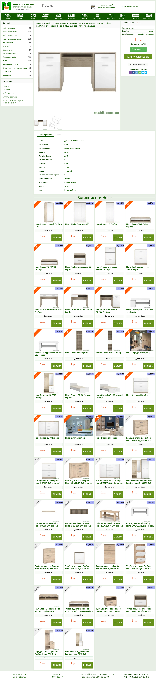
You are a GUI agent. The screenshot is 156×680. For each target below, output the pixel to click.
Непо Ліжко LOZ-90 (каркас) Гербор (78, 396)
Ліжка (17, 61)
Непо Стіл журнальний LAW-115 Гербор (48, 353)
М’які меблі (17, 46)
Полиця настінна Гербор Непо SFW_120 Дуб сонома (78, 524)
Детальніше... (48, 230)
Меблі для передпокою (17, 39)
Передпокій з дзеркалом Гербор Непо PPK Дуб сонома (46, 654)
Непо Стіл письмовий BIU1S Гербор (78, 311)
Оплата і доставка (10, 97)
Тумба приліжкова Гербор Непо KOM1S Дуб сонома (108, 610)
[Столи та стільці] (110, 16)
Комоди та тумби (17, 57)
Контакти (6, 90)
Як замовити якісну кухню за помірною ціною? (14, 102)
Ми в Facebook (19, 674)
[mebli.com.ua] (7, 16)
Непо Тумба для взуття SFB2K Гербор (137, 268)
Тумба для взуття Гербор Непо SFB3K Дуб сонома (108, 567)
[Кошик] (103, 6)
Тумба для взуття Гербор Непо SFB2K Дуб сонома (47, 567)
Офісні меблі (17, 50)
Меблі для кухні (17, 28)
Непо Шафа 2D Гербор (106, 224)
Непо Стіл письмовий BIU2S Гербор (48, 311)
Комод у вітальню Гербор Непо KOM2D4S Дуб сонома (78, 482)
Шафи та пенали (17, 53)
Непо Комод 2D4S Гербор (47, 438)
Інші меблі (17, 72)
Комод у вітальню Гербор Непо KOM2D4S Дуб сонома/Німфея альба (109, 483)
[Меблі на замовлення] (148, 16)
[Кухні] (20, 16)
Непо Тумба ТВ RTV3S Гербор (137, 225)
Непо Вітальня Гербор (106, 438)
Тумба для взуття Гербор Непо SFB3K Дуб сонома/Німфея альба (138, 568)
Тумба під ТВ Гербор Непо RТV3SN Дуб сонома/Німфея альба (79, 611)
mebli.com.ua (23, 4)
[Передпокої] (71, 16)
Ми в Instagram (19, 677)
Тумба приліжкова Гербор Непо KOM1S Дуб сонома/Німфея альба (138, 611)
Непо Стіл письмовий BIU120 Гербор (106, 311)
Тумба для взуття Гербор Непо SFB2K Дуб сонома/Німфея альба (77, 568)
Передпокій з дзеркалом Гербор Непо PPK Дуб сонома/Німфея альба (77, 654)
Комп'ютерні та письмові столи (69, 23)
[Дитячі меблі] (58, 16)
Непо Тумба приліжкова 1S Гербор (78, 268)
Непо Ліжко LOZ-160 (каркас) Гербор (109, 396)
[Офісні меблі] (122, 16)
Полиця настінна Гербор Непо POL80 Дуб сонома (46, 524)
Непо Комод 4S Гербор (137, 395)
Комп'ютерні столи (94, 23)
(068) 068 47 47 (58, 677)
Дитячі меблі (17, 42)
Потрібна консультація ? (138, 64)
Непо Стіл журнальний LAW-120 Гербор (140, 311)
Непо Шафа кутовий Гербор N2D (48, 225)
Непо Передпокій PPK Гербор (45, 396)
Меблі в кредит (9, 93)
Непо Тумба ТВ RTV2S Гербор (45, 268)
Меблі (48, 23)
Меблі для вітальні (17, 32)
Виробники (17, 75)
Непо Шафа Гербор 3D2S (77, 224)
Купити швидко (138, 49)
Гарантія (6, 86)
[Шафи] (33, 16)
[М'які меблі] (135, 16)
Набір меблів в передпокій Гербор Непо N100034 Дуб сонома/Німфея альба (139, 483)
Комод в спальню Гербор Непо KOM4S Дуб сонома (138, 439)
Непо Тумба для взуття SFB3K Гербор (107, 268)
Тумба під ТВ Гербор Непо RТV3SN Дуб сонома (47, 610)
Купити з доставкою (138, 56)
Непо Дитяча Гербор (75, 438)
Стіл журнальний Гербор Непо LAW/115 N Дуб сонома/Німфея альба (140, 525)
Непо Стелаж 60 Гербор (76, 352)
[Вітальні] (84, 16)
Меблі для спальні (17, 35)
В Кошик (57, 238)
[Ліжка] (45, 16)
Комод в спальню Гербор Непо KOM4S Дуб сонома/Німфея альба (47, 483)
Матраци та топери (17, 64)
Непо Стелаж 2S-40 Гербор (108, 352)
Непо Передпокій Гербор (138, 352)
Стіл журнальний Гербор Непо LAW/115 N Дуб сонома (109, 524)
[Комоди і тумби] (97, 16)
